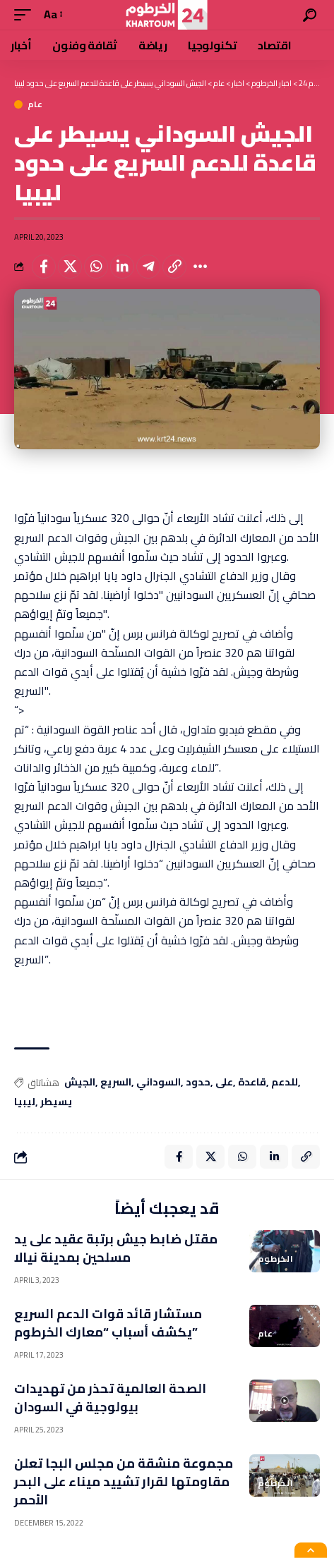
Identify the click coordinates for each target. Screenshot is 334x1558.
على (224, 1082)
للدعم (284, 1082)
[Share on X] (70, 267)
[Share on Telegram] (148, 267)
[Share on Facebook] (44, 267)
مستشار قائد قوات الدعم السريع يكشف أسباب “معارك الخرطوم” (108, 1323)
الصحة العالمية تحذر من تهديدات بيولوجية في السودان (110, 1397)
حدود (198, 1082)
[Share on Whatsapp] (96, 267)
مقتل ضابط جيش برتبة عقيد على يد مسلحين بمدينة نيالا (115, 1248)
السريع (115, 1082)
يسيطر (56, 1102)
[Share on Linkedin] (122, 267)
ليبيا (24, 1102)
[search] (309, 15)
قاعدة (252, 1082)
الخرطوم (276, 1259)
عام (35, 104)
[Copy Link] (174, 267)
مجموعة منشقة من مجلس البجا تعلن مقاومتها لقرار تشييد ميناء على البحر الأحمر (123, 1481)
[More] (201, 267)
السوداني (158, 1082)
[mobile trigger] (26, 14)
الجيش (79, 1082)
